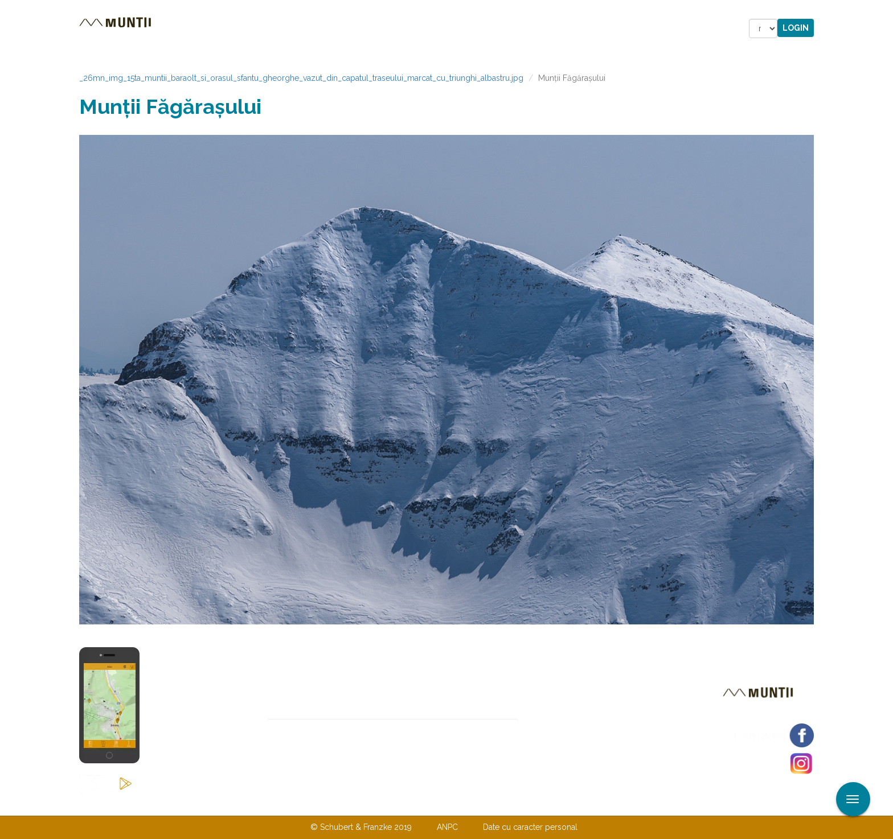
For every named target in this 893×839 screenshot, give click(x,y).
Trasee (239, 28)
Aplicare (884, 10)
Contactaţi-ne (359, 803)
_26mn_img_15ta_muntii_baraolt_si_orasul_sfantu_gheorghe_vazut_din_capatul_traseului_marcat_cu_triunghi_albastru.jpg (301, 78)
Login (796, 27)
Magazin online (434, 28)
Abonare (555, 728)
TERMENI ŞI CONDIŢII (513, 803)
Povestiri (349, 28)
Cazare (292, 28)
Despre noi (429, 803)
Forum (511, 28)
